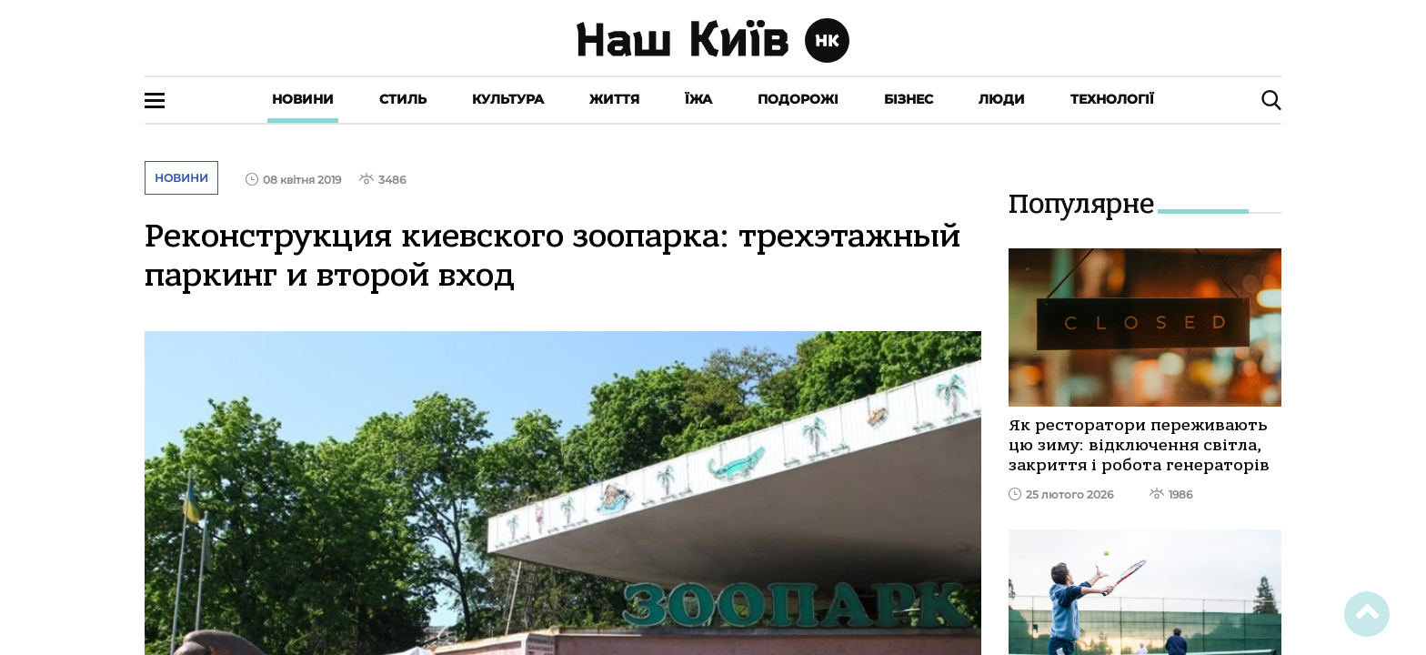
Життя (614, 99)
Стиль (403, 99)
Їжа (698, 99)
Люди (1002, 99)
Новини (303, 99)
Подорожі (798, 99)
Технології (1112, 99)
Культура (508, 99)
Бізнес (908, 99)
